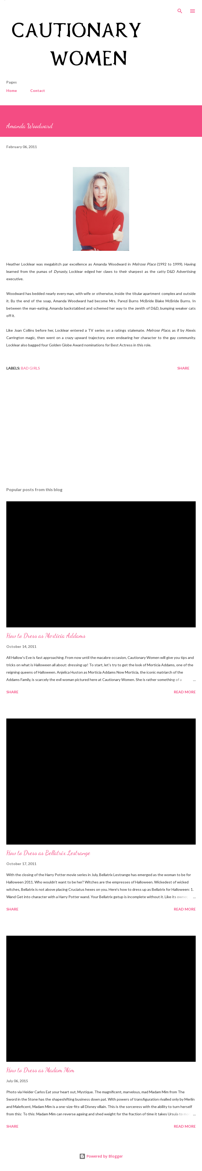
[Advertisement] (101, 433)
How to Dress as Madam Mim (40, 1070)
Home (11, 90)
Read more (185, 692)
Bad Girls (30, 368)
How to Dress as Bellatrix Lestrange (48, 853)
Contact (37, 90)
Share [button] (183, 368)
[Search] (180, 9)
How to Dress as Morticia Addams (45, 635)
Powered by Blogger (101, 1156)
